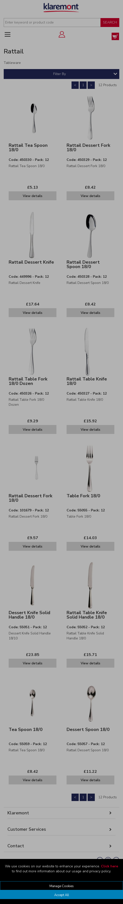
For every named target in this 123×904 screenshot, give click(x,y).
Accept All (61, 895)
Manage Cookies (61, 886)
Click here (109, 866)
